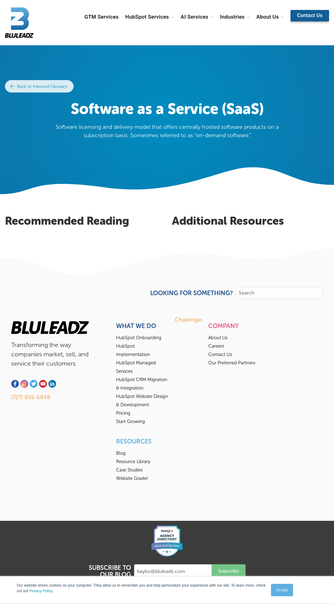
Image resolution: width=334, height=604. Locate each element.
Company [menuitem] (223, 326)
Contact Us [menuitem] (220, 354)
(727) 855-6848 (30, 397)
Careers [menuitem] (216, 346)
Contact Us (310, 15)
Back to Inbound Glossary (38, 86)
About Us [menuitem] (218, 337)
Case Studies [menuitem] (129, 470)
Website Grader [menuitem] (132, 478)
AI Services (194, 17)
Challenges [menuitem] (189, 319)
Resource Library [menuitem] (133, 461)
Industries (232, 17)
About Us (267, 17)
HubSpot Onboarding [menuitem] (138, 337)
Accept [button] (282, 590)
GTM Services (101, 17)
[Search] (279, 293)
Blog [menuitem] (121, 453)
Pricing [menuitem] (123, 413)
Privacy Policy (40, 591)
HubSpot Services (147, 17)
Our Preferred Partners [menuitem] (231, 363)
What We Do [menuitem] (136, 326)
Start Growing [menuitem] (130, 421)
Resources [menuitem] (133, 441)
